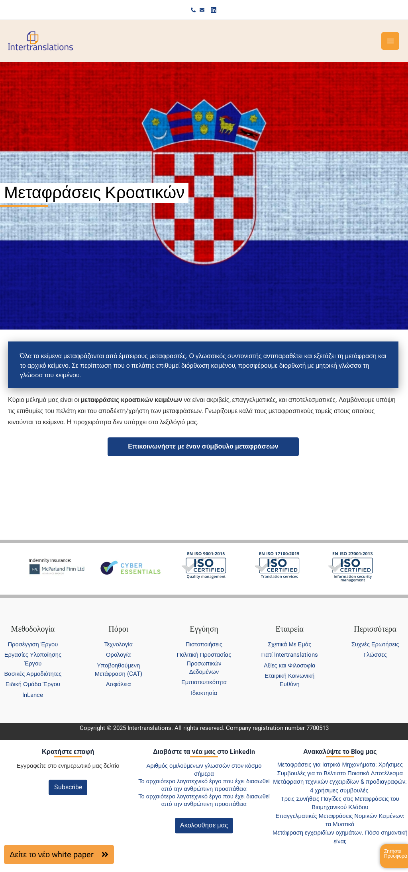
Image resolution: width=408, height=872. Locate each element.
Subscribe (68, 787)
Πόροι (118, 628)
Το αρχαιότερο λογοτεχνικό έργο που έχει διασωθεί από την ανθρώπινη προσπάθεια (204, 785)
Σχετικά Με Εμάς (289, 644)
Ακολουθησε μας (204, 825)
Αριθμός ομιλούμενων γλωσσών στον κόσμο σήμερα (203, 769)
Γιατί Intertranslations (289, 654)
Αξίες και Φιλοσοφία (290, 665)
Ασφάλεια (118, 684)
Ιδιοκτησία (204, 692)
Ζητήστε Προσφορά (395, 854)
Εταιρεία (290, 628)
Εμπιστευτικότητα (204, 682)
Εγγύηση (204, 628)
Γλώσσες (375, 654)
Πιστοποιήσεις (204, 644)
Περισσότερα (375, 628)
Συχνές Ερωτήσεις (375, 644)
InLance (32, 694)
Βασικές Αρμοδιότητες (32, 673)
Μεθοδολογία (33, 628)
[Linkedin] (213, 10)
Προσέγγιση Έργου (33, 644)
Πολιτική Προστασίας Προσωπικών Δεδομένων (204, 663)
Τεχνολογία (118, 644)
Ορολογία (118, 654)
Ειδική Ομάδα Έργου (33, 684)
